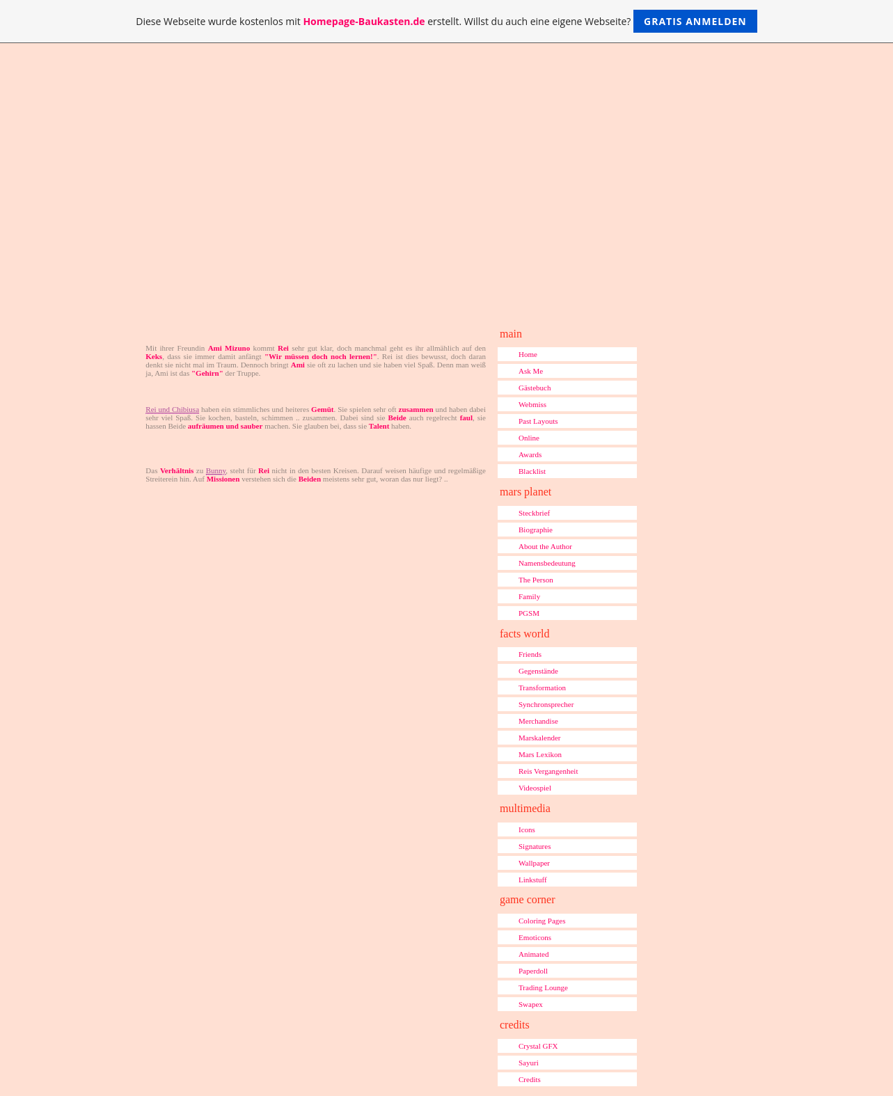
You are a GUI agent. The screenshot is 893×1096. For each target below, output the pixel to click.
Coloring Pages (542, 920)
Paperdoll (533, 971)
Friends (530, 654)
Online (529, 438)
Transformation (542, 687)
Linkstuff (533, 879)
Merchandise (538, 721)
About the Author (545, 546)
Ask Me (531, 371)
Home (528, 354)
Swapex (531, 1004)
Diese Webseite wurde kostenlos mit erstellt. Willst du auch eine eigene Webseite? (446, 21)
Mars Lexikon (540, 754)
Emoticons (535, 937)
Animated (533, 954)
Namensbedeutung (547, 563)
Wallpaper (534, 863)
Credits (530, 1079)
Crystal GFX (538, 1046)
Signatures (535, 846)
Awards (530, 454)
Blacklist (532, 471)
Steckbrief (534, 513)
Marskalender (539, 737)
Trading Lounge (543, 987)
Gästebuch (535, 387)
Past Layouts (538, 421)
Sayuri (529, 1062)
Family (529, 596)
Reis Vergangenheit (548, 771)
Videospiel (535, 788)
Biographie (536, 529)
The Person (536, 579)
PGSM (529, 613)
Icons (527, 829)
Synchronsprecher (546, 704)
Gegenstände (538, 671)
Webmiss (532, 404)
